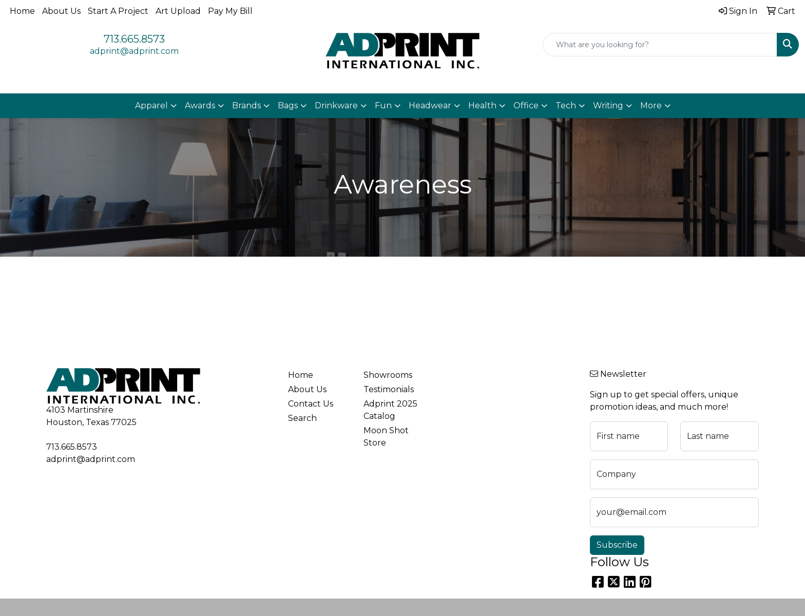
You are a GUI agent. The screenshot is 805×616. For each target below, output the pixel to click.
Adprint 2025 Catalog (390, 410)
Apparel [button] (151, 105)
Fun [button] (383, 105)
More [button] (651, 105)
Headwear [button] (430, 105)
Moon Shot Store (386, 437)
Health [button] (482, 105)
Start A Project (118, 11)
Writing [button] (608, 105)
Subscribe (617, 545)
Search (302, 418)
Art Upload (178, 11)
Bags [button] (288, 105)
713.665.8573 (134, 39)
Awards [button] (200, 105)
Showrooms (387, 375)
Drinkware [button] (336, 105)
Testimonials (388, 389)
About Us (61, 11)
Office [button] (526, 105)
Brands (246, 105)
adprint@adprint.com (134, 51)
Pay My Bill (230, 11)
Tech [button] (565, 105)
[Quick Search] (660, 44)
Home (22, 11)
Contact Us (310, 404)
